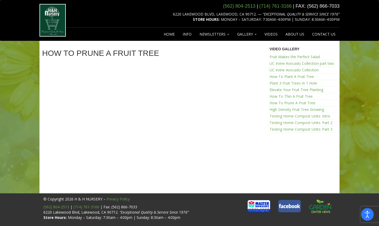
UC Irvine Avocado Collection (294, 69)
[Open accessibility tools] (367, 214)
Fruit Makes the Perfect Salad (295, 56)
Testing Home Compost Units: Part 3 (301, 129)
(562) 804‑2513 (239, 6)
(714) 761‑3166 (275, 6)
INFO (187, 34)
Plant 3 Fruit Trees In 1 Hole (293, 83)
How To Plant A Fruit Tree (292, 76)
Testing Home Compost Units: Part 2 (301, 122)
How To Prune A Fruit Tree (292, 102)
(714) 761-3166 (86, 206)
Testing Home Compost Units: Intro (300, 116)
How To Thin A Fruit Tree (291, 96)
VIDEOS (271, 34)
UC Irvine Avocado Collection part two (302, 63)
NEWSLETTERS (214, 34)
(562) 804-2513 (56, 206)
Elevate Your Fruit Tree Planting (296, 89)
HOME (169, 34)
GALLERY (247, 34)
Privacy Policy (118, 199)
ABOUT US (295, 34)
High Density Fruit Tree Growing (297, 109)
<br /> (152, 128)
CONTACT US (324, 34)
